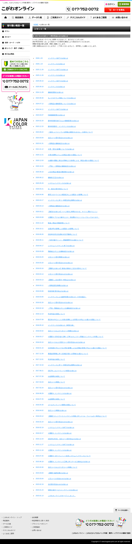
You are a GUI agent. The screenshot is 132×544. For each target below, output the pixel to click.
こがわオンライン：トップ (12, 517)
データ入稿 (7, 524)
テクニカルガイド (9, 530)
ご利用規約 (36, 527)
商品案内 (6, 521)
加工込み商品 (9, 54)
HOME (36, 24)
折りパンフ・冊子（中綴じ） (15, 48)
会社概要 (35, 517)
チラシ (7, 31)
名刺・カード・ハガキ (12, 43)
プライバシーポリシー (40, 524)
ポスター (8, 37)
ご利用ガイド (7, 527)
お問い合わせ (36, 530)
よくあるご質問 (8, 533)
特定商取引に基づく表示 (40, 521)
